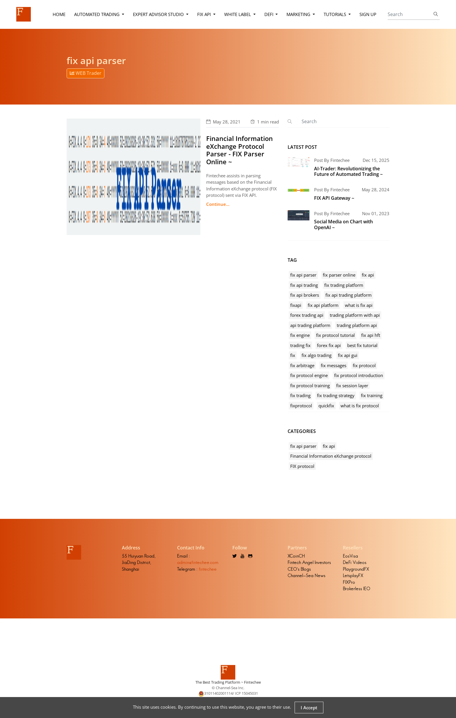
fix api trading (304, 285)
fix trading (300, 395)
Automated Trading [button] (97, 14)
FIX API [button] (204, 14)
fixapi (295, 305)
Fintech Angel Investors (309, 562)
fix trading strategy (336, 395)
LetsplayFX (353, 575)
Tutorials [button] (335, 14)
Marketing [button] (298, 14)
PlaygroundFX (356, 569)
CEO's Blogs (299, 569)
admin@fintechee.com (197, 562)
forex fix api (329, 345)
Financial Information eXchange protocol (330, 456)
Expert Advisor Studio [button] (159, 14)
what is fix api (359, 305)
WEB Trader (85, 73)
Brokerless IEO (356, 588)
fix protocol (364, 365)
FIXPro (349, 582)
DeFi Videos (354, 562)
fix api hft (370, 335)
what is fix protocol (360, 405)
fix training (371, 395)
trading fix (300, 345)
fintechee (208, 569)
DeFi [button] (269, 14)
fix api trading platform (348, 295)
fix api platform (323, 305)
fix (292, 355)
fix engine (300, 335)
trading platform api (357, 325)
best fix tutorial (362, 345)
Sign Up (367, 14)
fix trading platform (343, 285)
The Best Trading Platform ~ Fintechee (228, 682)
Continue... (217, 204)
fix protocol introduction (358, 375)
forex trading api (306, 315)
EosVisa (350, 556)
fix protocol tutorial (335, 335)
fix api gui (347, 355)
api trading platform (310, 325)
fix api (368, 275)
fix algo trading (317, 355)
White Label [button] (238, 14)
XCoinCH (296, 556)
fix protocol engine (309, 375)
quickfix (326, 405)
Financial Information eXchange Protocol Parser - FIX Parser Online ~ (239, 150)
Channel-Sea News (306, 575)
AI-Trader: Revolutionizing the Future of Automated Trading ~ (348, 171)
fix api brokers (304, 295)
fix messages (333, 365)
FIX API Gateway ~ (334, 198)
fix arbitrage (302, 365)
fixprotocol (301, 405)
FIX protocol (302, 466)
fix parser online (339, 275)
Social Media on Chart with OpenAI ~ (343, 224)
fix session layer (352, 385)
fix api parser (303, 275)
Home (59, 14)
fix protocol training (310, 385)
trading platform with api (355, 315)
